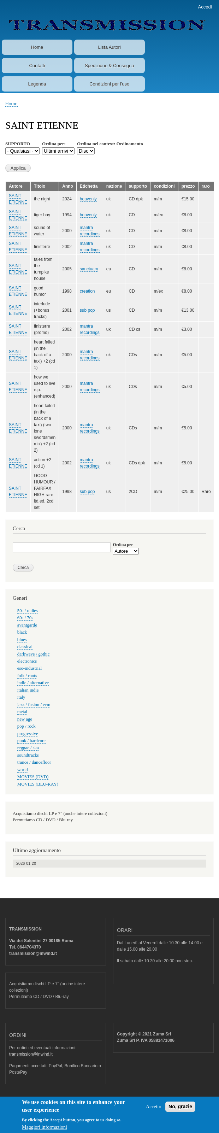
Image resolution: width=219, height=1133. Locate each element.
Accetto (153, 1110)
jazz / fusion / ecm (34, 704)
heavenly (88, 198)
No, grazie (180, 1110)
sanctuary (89, 268)
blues (22, 639)
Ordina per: (54, 143)
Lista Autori (109, 47)
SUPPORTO (17, 143)
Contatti (37, 65)
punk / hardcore (31, 740)
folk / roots (27, 675)
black (22, 632)
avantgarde (27, 625)
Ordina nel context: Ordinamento (110, 143)
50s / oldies (27, 610)
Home (37, 47)
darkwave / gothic (33, 654)
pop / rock (26, 726)
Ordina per (123, 544)
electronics (27, 661)
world (22, 769)
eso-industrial (29, 668)
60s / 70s (25, 617)
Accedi (205, 7)
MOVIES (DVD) (32, 776)
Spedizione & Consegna (109, 65)
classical (24, 646)
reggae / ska (28, 747)
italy (21, 697)
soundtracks (28, 755)
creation (87, 291)
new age (24, 719)
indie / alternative (33, 682)
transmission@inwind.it (31, 1054)
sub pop (87, 310)
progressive (27, 733)
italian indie (28, 690)
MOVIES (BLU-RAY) (37, 784)
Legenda (37, 84)
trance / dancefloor (34, 762)
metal (22, 711)
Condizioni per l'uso (109, 84)
